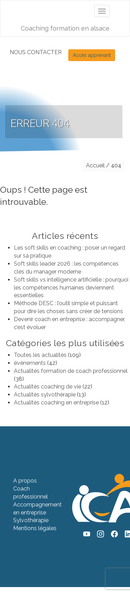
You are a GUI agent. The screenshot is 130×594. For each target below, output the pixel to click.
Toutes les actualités (40, 355)
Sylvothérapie (31, 520)
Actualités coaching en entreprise (56, 402)
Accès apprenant (92, 55)
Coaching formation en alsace (65, 28)
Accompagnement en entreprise (37, 508)
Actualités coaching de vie (47, 386)
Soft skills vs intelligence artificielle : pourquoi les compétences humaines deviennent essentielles (71, 287)
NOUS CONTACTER (36, 52)
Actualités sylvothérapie (45, 394)
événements (30, 363)
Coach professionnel (30, 492)
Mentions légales (35, 528)
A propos (25, 480)
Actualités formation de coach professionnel (71, 371)
